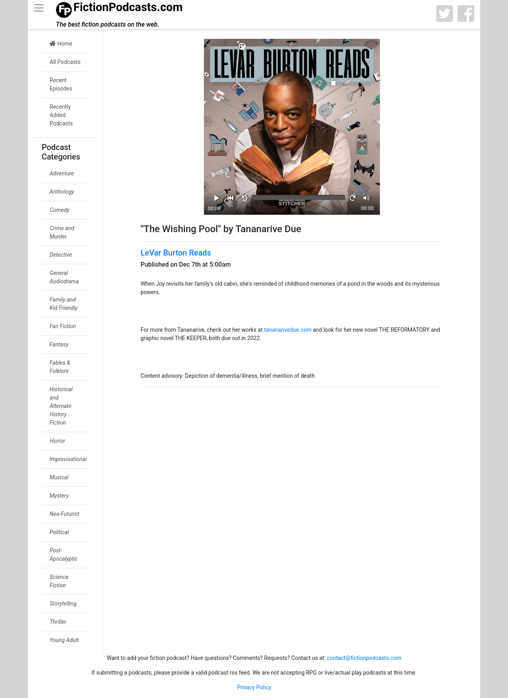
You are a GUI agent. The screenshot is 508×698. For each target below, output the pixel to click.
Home (61, 43)
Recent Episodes (61, 84)
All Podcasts (65, 62)
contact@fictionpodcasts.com (364, 658)
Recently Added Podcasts (61, 115)
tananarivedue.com (287, 330)
